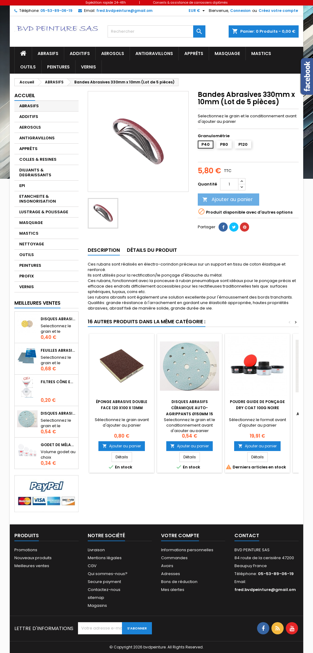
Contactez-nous (104, 589)
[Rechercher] (156, 31)
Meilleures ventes (31, 566)
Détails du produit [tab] (152, 250)
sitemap (96, 597)
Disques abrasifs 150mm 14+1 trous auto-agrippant (58, 318)
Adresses (170, 574)
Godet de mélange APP (58, 444)
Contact (246, 535)
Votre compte (180, 535)
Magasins (97, 605)
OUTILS (28, 67)
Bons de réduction (179, 582)
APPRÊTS (193, 53)
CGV (92, 566)
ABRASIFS (48, 53)
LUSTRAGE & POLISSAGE (43, 212)
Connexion (240, 10)
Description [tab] (104, 250)
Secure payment (104, 582)
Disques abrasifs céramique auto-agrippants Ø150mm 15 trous (58, 413)
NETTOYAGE (31, 244)
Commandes (174, 558)
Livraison (96, 550)
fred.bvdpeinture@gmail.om (124, 10)
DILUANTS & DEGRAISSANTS (35, 172)
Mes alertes (172, 589)
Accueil (24, 95)
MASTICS (261, 53)
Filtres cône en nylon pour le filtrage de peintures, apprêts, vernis (58, 381)
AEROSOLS (112, 53)
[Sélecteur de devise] (197, 11)
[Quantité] (229, 184)
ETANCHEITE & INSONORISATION (37, 198)
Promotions (25, 550)
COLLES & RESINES (38, 159)
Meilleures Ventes (37, 302)
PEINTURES (58, 67)
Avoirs (167, 566)
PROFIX (26, 276)
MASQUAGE (227, 53)
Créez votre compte (278, 10)
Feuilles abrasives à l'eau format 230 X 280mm (58, 350)
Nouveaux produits (33, 558)
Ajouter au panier (227, 199)
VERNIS (88, 67)
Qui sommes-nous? (107, 574)
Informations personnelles (187, 550)
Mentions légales (105, 558)
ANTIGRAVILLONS (154, 53)
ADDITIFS (80, 53)
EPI (22, 186)
